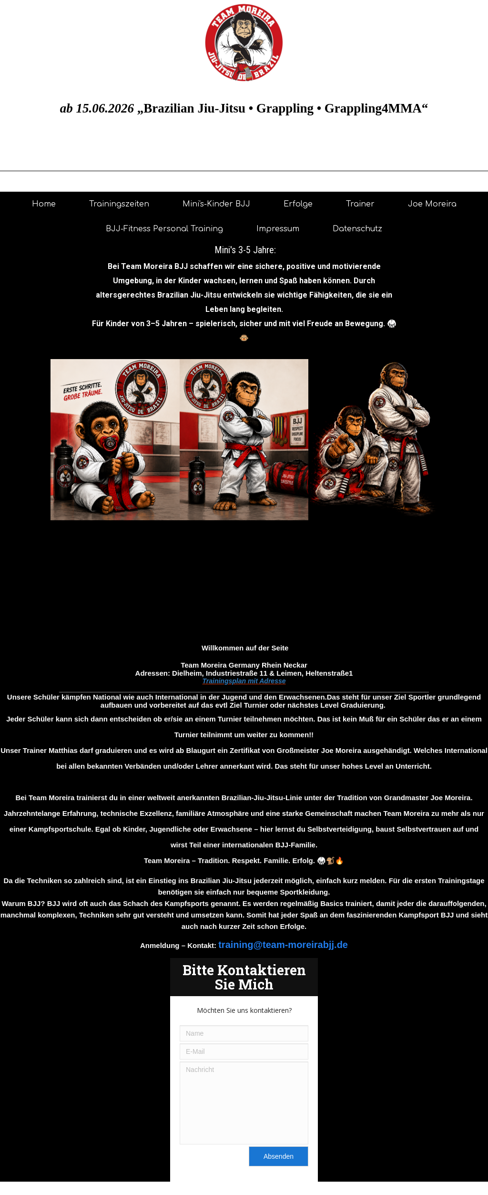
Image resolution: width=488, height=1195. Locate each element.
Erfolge (298, 204)
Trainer (360, 204)
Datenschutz (357, 229)
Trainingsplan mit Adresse (243, 681)
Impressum (277, 229)
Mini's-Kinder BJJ (216, 204)
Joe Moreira (432, 204)
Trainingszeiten (119, 204)
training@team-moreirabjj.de (283, 944)
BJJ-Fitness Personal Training (164, 229)
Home (44, 204)
